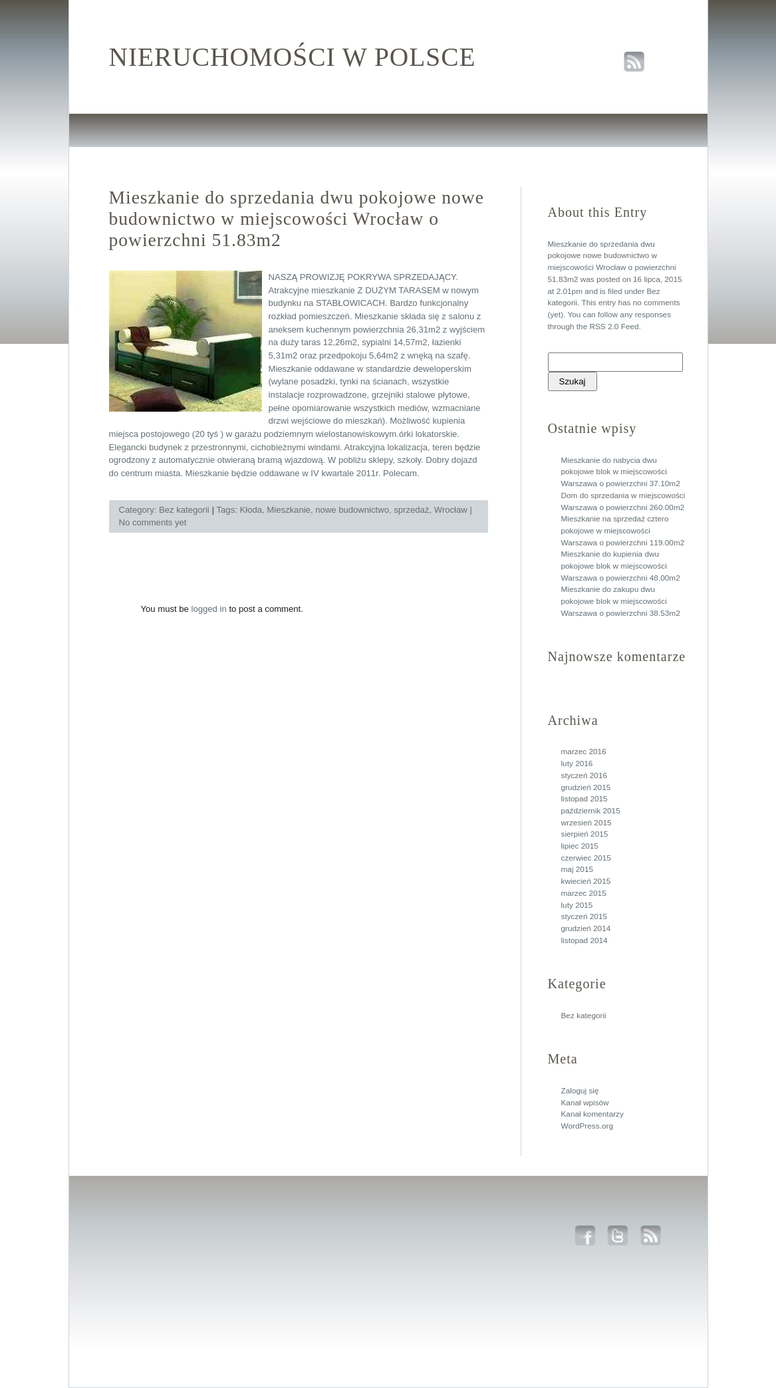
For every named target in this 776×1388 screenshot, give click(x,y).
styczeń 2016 (584, 775)
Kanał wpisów (585, 1102)
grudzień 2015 (586, 787)
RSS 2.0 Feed (613, 326)
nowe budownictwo (352, 510)
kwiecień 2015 (586, 881)
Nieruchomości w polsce (292, 57)
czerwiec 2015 (586, 858)
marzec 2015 (583, 893)
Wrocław (450, 510)
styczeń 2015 (584, 916)
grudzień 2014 (586, 928)
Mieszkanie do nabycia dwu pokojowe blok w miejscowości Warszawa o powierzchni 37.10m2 (620, 472)
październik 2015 (590, 810)
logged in (209, 609)
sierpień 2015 (584, 834)
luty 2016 (577, 763)
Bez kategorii (583, 1015)
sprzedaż (411, 510)
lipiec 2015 (579, 846)
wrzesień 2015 (586, 822)
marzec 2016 (583, 751)
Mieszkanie (289, 510)
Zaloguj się (580, 1090)
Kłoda (250, 510)
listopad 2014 (584, 940)
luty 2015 (577, 905)
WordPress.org (587, 1126)
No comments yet (153, 522)
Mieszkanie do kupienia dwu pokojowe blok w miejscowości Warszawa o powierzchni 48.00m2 (620, 565)
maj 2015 (577, 869)
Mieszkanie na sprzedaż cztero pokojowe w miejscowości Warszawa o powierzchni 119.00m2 (623, 530)
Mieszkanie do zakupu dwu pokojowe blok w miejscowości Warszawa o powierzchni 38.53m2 (620, 601)
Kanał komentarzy (592, 1114)
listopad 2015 (584, 798)
